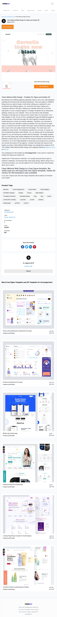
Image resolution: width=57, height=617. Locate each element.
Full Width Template (8, 193)
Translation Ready (25, 196)
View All (28, 271)
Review (29, 193)
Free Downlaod (8, 27)
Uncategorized (10, 16)
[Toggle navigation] (52, 3)
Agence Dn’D (11, 22)
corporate (23, 199)
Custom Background (18, 189)
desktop (41, 199)
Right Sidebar (39, 193)
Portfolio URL (28, 266)
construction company (9, 199)
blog (35, 196)
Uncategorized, (9, 212)
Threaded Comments (9, 196)
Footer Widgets (44, 189)
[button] (4, 58)
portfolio (17, 203)
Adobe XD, (12, 217)
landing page (7, 203)
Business (5, 189)
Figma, (6, 217)
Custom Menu (32, 189)
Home (3, 16)
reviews (26, 203)
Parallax (21, 193)
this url (6, 149)
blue (42, 196)
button (49, 196)
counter (32, 199)
